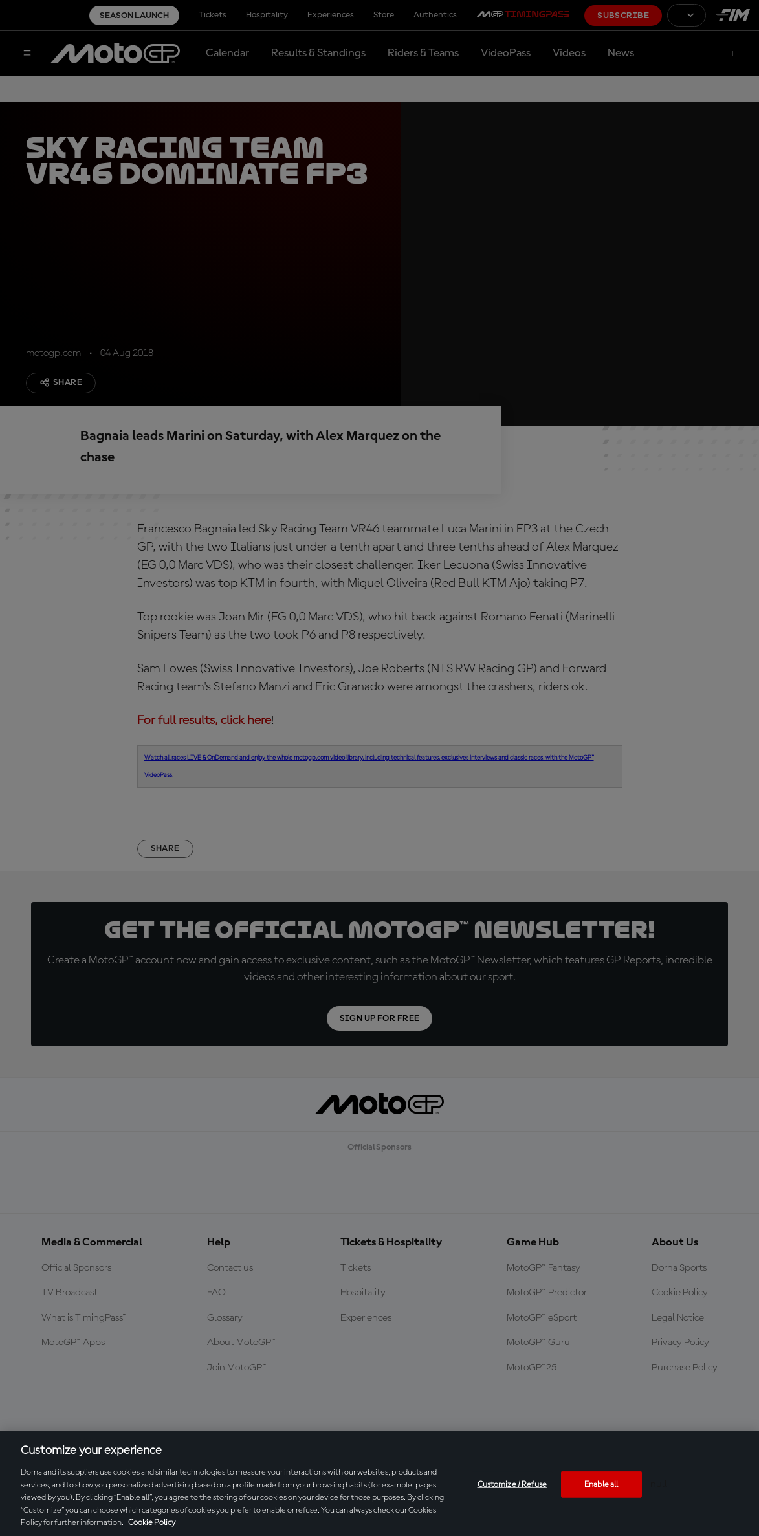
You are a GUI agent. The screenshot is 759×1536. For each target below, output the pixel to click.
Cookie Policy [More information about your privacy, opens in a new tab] (151, 1523)
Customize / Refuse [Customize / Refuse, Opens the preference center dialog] (512, 1484)
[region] (379, 1483)
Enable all (601, 1484)
